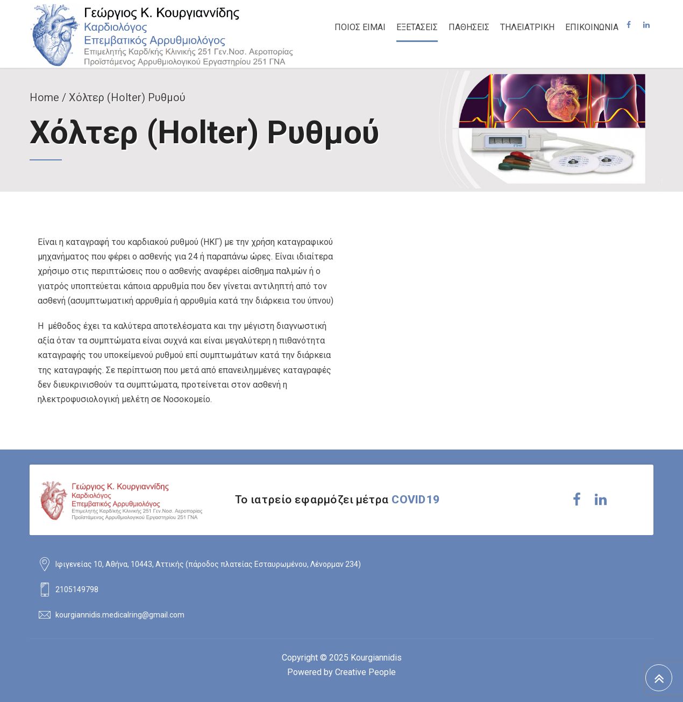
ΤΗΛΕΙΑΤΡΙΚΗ (527, 27)
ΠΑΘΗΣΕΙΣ (469, 27)
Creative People (365, 672)
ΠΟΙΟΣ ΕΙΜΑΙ (360, 27)
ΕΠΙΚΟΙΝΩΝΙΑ (591, 27)
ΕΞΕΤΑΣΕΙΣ (417, 27)
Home (44, 97)
